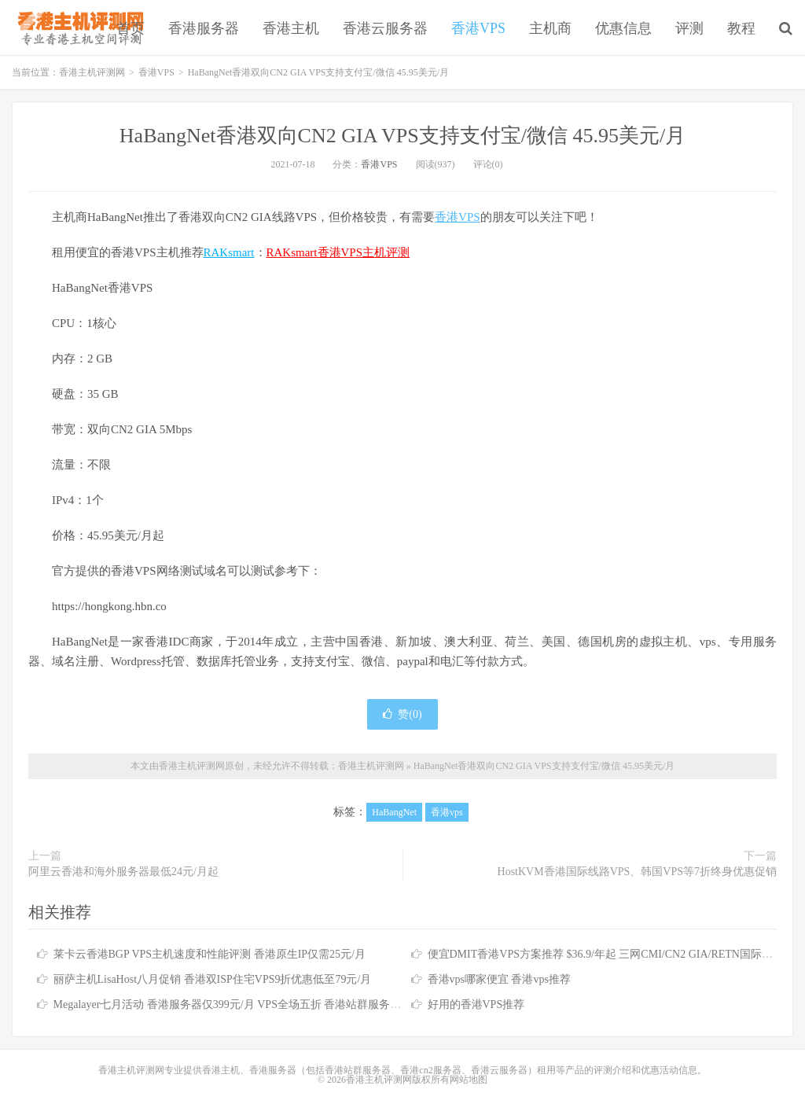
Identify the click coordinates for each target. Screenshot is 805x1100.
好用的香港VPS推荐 (476, 1004)
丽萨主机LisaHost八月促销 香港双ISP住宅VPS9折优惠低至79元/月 (212, 979)
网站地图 (468, 1079)
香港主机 (291, 28)
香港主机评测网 (77, 27)
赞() (402, 714)
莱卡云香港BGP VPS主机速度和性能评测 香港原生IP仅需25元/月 (209, 954)
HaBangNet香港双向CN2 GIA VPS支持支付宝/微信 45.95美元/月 (402, 135)
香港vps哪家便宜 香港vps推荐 (499, 979)
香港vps (447, 812)
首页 (130, 28)
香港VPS (478, 28)
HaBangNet (394, 812)
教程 (741, 28)
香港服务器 (203, 28)
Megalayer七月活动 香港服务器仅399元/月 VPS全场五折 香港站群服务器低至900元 (252, 1004)
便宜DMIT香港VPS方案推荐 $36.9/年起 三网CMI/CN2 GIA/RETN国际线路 (606, 954)
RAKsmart (229, 252)
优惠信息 (623, 28)
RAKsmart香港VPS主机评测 (338, 252)
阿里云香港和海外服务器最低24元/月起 (123, 871)
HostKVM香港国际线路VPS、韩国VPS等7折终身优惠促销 (637, 871)
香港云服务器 (385, 28)
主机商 (550, 28)
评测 (689, 28)
